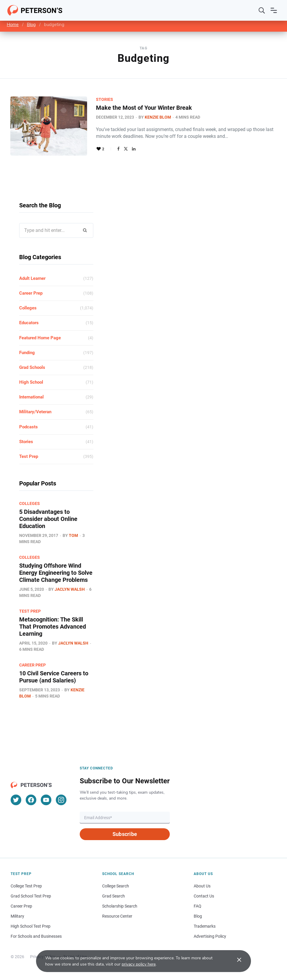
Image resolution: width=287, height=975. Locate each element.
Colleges (28, 308)
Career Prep (31, 293)
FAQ (197, 906)
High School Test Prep (30, 926)
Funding (27, 352)
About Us (202, 886)
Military (17, 916)
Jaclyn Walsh (70, 589)
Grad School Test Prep (31, 896)
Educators (29, 322)
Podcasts (28, 427)
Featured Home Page (40, 337)
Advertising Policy (210, 936)
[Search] (262, 10)
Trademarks (205, 926)
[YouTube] (46, 800)
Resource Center (117, 916)
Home (13, 25)
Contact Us (204, 896)
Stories (104, 99)
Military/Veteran (35, 411)
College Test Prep (26, 886)
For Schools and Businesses (36, 936)
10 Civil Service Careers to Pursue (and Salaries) (53, 677)
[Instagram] (61, 800)
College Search (115, 886)
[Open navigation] (274, 10)
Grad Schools (32, 367)
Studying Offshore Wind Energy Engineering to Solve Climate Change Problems (55, 572)
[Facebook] (31, 800)
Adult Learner (32, 278)
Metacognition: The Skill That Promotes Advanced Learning (52, 626)
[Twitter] (16, 800)
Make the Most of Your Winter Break (144, 107)
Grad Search (113, 896)
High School (31, 382)
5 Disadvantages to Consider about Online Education (48, 519)
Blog (31, 25)
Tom (73, 535)
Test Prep (28, 456)
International (31, 397)
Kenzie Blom (158, 117)
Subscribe (124, 834)
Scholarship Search (119, 906)
